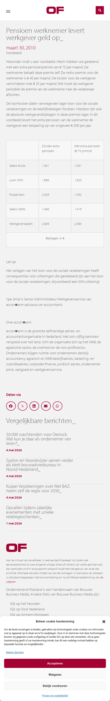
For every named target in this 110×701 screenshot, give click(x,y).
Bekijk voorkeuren (55, 686)
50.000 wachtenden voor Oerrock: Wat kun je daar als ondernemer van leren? (38, 438)
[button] (104, 621)
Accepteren (55, 663)
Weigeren (55, 675)
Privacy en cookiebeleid (55, 695)
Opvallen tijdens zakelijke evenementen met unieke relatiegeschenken (30, 512)
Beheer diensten (15, 652)
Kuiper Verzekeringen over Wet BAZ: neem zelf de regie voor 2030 (38, 488)
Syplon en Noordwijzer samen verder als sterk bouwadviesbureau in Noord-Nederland (39, 464)
